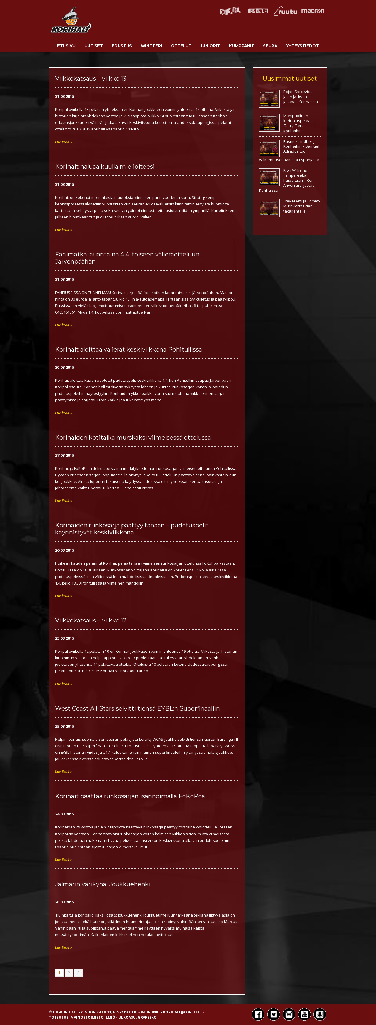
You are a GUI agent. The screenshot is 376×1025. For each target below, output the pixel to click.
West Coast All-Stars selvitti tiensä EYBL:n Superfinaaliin (137, 708)
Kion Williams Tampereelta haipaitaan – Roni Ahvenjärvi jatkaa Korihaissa (287, 180)
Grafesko (147, 1017)
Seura (270, 45)
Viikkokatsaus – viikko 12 (91, 620)
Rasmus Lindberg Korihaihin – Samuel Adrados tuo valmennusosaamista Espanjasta (289, 150)
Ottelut (181, 45)
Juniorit (210, 45)
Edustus (122, 45)
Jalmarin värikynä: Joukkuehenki (103, 884)
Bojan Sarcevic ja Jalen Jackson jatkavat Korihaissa (300, 96)
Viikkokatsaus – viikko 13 (90, 78)
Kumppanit (241, 45)
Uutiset (93, 45)
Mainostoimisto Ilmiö (93, 1017)
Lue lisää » (63, 142)
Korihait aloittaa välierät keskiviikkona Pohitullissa (128, 349)
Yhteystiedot (302, 45)
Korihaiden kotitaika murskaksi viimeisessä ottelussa (133, 437)
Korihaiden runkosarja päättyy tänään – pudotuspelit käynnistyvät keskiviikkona (132, 529)
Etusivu (66, 45)
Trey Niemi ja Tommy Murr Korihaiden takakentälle (301, 206)
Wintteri (151, 45)
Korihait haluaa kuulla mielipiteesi (105, 166)
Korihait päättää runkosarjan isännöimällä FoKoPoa (130, 796)
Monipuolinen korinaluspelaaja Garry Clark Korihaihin (298, 123)
